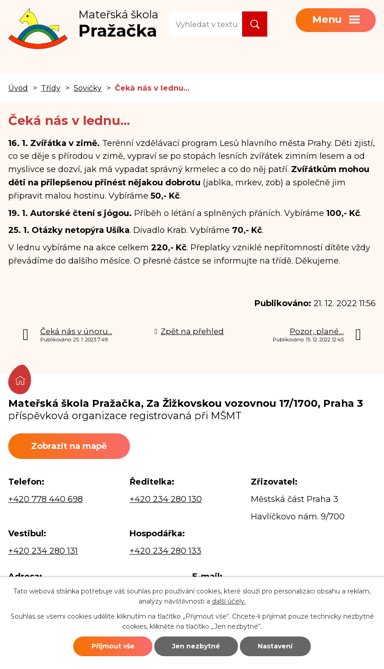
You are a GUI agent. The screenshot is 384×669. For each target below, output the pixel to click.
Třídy (50, 87)
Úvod (18, 87)
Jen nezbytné (196, 646)
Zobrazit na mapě (69, 446)
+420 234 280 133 (165, 551)
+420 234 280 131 (43, 551)
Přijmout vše (113, 646)
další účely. (229, 601)
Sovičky (88, 87)
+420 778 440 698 (45, 499)
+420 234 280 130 (166, 499)
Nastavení (275, 646)
